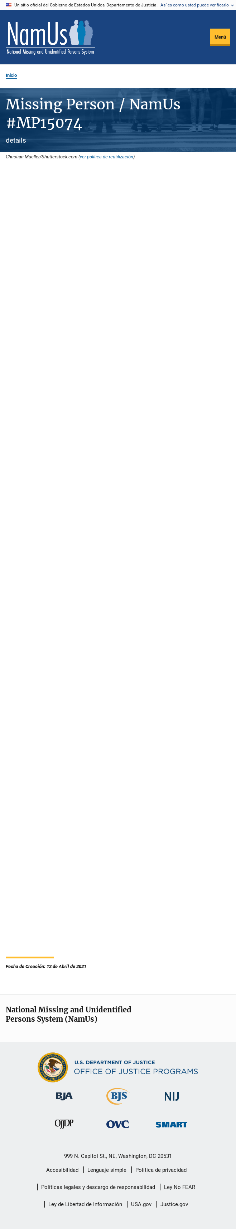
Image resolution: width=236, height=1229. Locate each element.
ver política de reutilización (106, 156)
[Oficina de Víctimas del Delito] (117, 1129)
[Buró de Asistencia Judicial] (64, 1101)
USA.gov (141, 1204)
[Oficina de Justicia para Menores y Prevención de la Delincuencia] (64, 1130)
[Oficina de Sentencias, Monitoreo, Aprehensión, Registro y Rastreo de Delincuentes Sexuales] (171, 1128)
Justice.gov (174, 1204)
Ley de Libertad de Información (85, 1204)
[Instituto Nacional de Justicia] (172, 1101)
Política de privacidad (161, 1170)
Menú (220, 37)
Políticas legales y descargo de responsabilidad (98, 1187)
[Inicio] (50, 37)
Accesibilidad (62, 1170)
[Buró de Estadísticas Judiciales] (118, 1106)
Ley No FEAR (179, 1187)
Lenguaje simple (106, 1170)
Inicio (11, 75)
